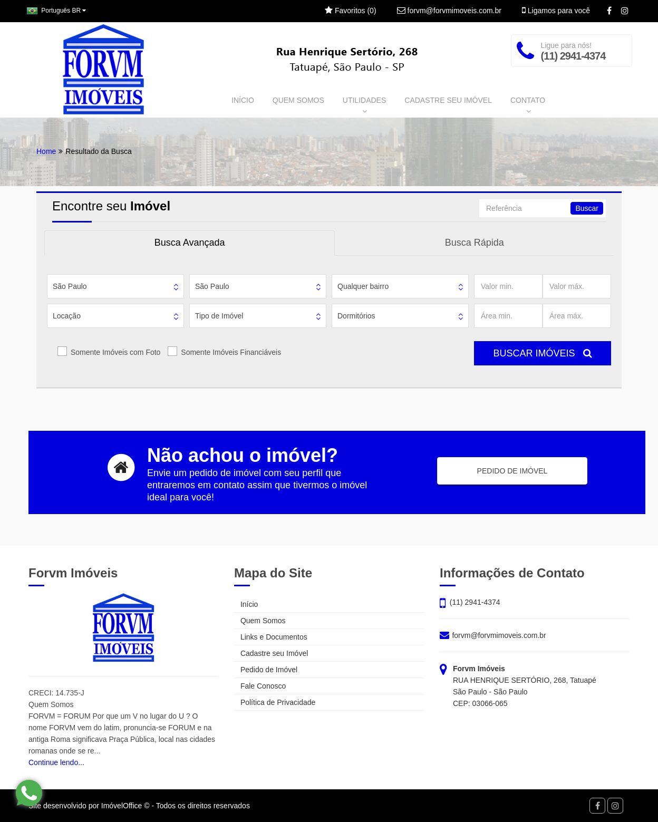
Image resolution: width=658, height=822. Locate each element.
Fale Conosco (260, 686)
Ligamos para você (556, 10)
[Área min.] (508, 316)
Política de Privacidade (274, 702)
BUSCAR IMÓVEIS (542, 353)
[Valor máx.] (577, 286)
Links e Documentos (270, 637)
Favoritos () (350, 10)
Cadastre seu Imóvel (271, 653)
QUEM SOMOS (298, 100)
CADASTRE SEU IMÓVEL (448, 100)
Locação (67, 316)
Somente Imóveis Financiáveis (231, 352)
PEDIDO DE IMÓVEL (512, 471)
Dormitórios (356, 316)
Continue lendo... (56, 762)
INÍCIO (242, 100)
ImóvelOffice (121, 805)
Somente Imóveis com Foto (115, 352)
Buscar (586, 208)
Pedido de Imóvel (265, 669)
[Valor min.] (508, 286)
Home (46, 151)
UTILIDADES (364, 105)
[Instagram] (624, 11)
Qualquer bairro (363, 286)
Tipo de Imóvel (219, 316)
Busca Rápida (474, 242)
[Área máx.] (577, 316)
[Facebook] (609, 11)
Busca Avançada (189, 242)
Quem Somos (259, 620)
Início (246, 604)
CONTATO (527, 105)
